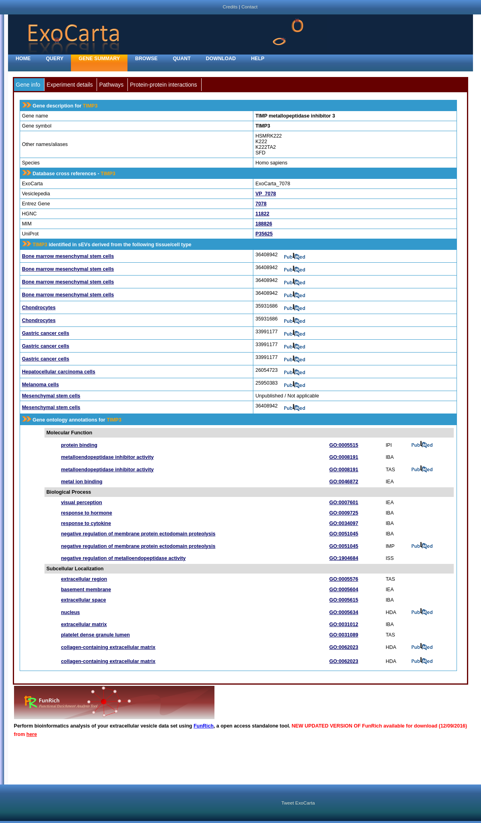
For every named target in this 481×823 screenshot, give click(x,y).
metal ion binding (81, 481)
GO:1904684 (343, 558)
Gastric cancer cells (45, 333)
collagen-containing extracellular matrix (108, 647)
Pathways (111, 84)
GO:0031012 (343, 624)
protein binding (79, 445)
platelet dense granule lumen (95, 635)
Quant (181, 58)
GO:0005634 (343, 612)
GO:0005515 (343, 445)
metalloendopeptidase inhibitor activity (107, 457)
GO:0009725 (343, 513)
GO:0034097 (343, 523)
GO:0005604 (343, 589)
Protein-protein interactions (163, 84)
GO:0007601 (343, 502)
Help (257, 58)
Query (54, 58)
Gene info (28, 84)
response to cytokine (86, 523)
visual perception (81, 502)
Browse (146, 58)
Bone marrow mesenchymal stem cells (68, 256)
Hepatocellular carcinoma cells (58, 372)
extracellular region (84, 579)
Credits (229, 6)
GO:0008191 (343, 457)
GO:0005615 (343, 600)
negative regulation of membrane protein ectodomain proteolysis (138, 534)
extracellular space (83, 600)
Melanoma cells (40, 384)
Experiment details (69, 84)
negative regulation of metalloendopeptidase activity (123, 558)
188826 (263, 224)
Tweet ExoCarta (298, 802)
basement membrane (86, 589)
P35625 (264, 234)
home (23, 58)
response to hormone (86, 513)
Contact (249, 6)
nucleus (70, 612)
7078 (261, 204)
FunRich (204, 726)
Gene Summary (99, 58)
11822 (262, 214)
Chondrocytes (39, 307)
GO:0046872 (343, 481)
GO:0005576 (343, 579)
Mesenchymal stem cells (51, 396)
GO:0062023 (343, 647)
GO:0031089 (343, 635)
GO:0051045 (343, 534)
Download (221, 58)
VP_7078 (265, 194)
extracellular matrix (84, 624)
